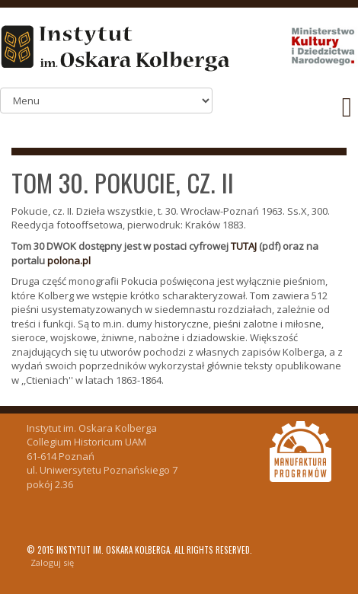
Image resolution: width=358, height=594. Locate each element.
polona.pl (69, 260)
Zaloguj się (52, 562)
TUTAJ (244, 246)
